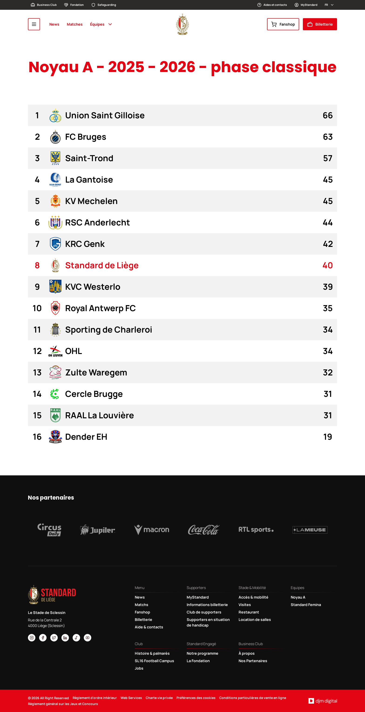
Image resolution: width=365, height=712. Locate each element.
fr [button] (329, 5)
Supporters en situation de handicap (208, 622)
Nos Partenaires (253, 660)
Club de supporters (204, 612)
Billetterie (320, 24)
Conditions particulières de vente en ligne (252, 697)
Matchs (141, 604)
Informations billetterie (207, 604)
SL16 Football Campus (154, 660)
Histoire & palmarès (152, 653)
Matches (75, 24)
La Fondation (198, 660)
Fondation (74, 5)
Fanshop (283, 24)
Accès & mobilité (253, 597)
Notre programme (202, 653)
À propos (247, 653)
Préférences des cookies (196, 697)
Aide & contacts (149, 627)
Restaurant (249, 612)
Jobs (139, 668)
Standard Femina (306, 604)
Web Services (131, 697)
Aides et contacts (272, 5)
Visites (245, 604)
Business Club (44, 5)
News (54, 24)
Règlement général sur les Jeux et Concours (63, 704)
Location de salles (255, 619)
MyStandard (305, 5)
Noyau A (298, 597)
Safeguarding (103, 5)
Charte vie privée (159, 697)
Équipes (101, 24)
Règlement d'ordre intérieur (95, 697)
